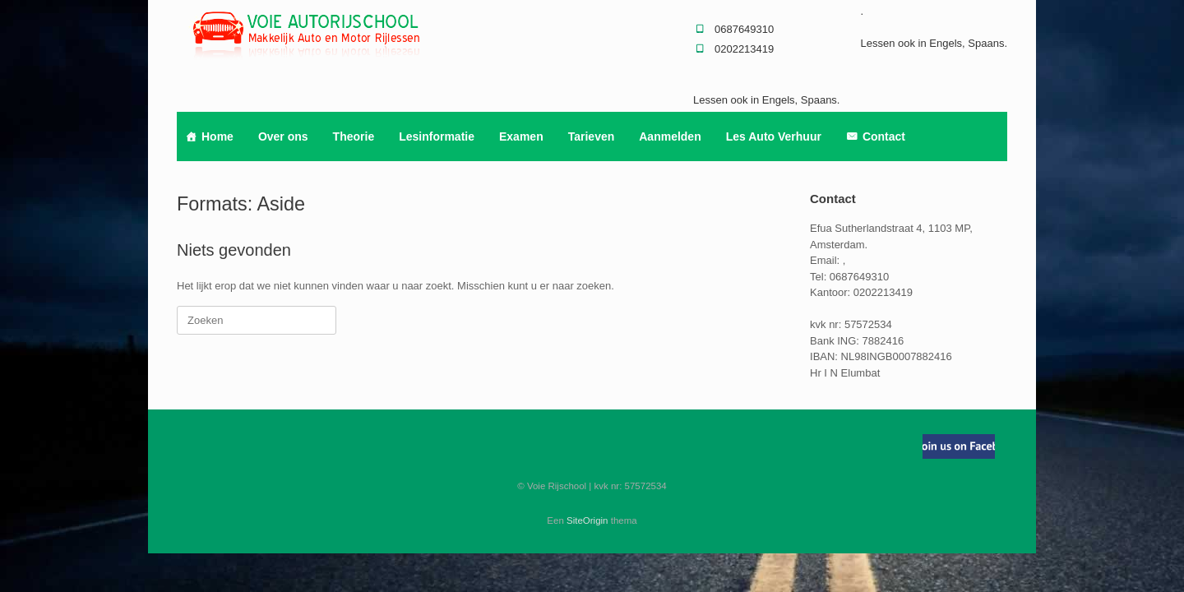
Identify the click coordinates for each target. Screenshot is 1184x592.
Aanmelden (670, 136)
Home (217, 136)
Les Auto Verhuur (773, 136)
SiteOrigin (587, 520)
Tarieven (591, 136)
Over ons (283, 136)
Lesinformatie (436, 136)
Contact (884, 136)
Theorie (354, 136)
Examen (521, 136)
